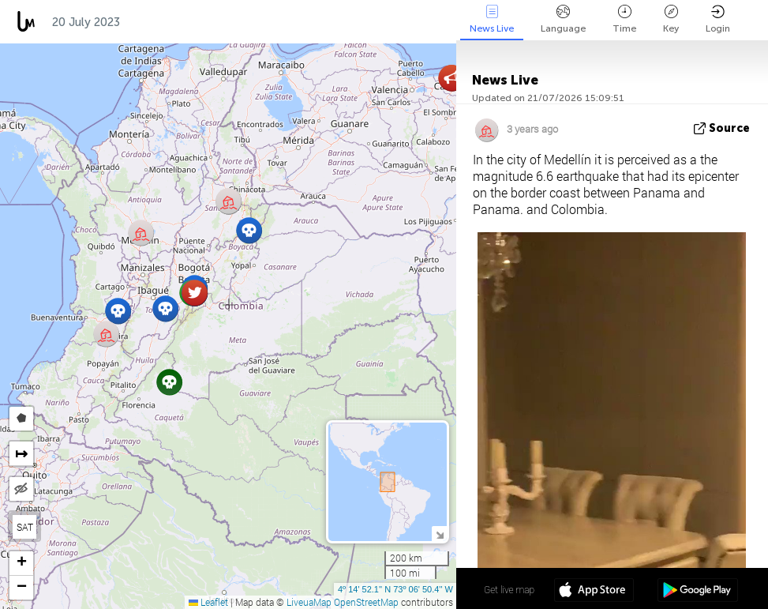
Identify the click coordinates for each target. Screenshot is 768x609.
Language (563, 19)
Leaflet (208, 602)
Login (718, 19)
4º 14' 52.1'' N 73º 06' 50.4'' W (395, 589)
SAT (25, 527)
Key (671, 19)
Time (624, 19)
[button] (165, 308)
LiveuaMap (309, 602)
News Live (492, 19)
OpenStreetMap (366, 602)
